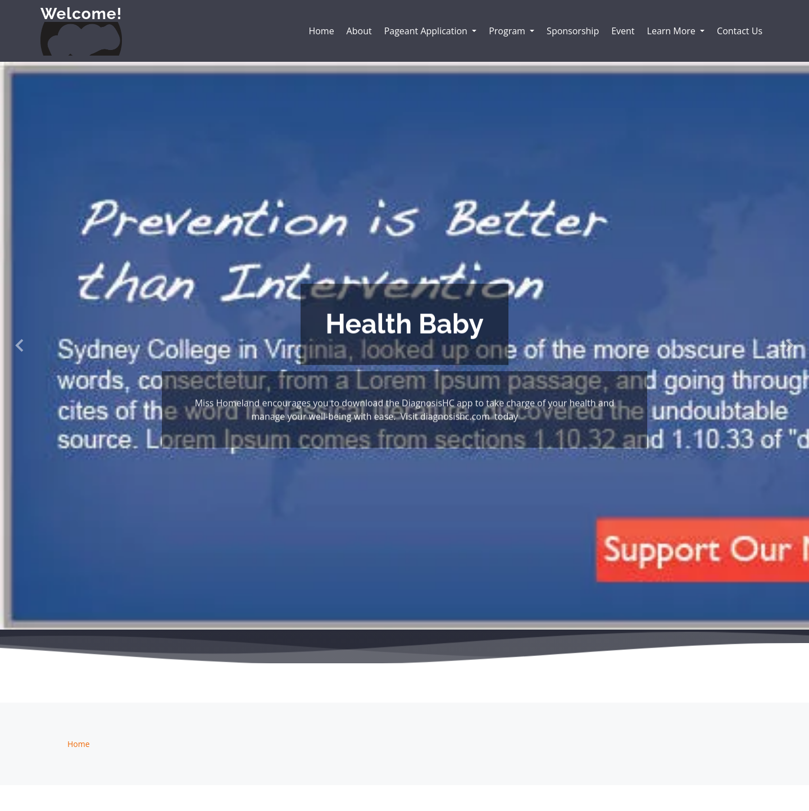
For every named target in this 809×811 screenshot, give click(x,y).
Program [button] (508, 31)
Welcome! (81, 13)
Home (321, 31)
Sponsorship (573, 31)
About (359, 31)
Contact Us (739, 31)
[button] (20, 346)
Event (622, 31)
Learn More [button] (672, 31)
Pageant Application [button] (427, 31)
